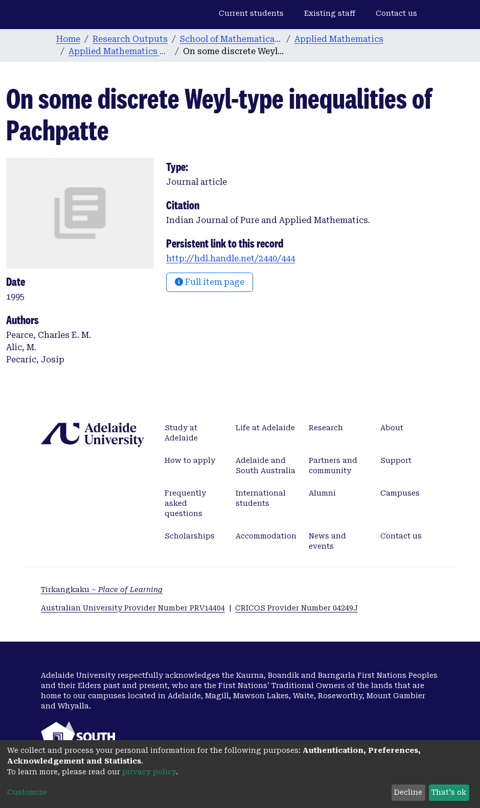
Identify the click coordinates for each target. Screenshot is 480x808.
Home (68, 39)
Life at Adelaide (265, 428)
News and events (327, 541)
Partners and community (333, 465)
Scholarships (190, 536)
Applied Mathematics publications (119, 51)
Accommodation (266, 536)
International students (261, 498)
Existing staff (329, 13)
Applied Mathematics (338, 39)
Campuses (400, 493)
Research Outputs (130, 39)
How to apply (190, 460)
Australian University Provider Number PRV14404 (133, 608)
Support (396, 460)
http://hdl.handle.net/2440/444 (230, 258)
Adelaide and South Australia (265, 465)
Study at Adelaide (181, 433)
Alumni (322, 493)
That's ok (448, 792)
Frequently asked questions (185, 503)
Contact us (396, 13)
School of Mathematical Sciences (231, 39)
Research (326, 428)
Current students (251, 13)
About (391, 428)
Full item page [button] (209, 282)
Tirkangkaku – (102, 589)
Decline (408, 792)
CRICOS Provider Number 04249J (296, 608)
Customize (27, 792)
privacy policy (149, 772)
